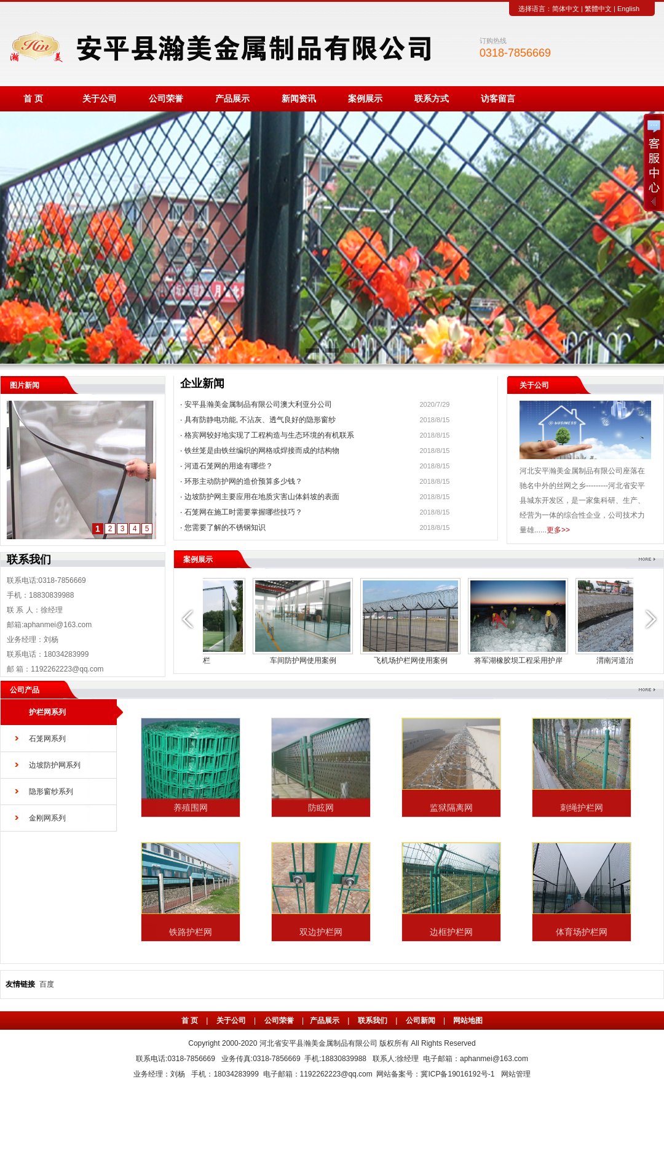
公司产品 (24, 690)
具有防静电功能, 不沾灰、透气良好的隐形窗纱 (260, 419)
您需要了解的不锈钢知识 (225, 527)
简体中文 (565, 8)
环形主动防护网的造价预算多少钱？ (243, 481)
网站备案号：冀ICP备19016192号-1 (435, 1074)
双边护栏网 (320, 932)
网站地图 (468, 1020)
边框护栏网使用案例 (472, 660)
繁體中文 (598, 8)
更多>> (558, 530)
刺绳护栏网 (581, 807)
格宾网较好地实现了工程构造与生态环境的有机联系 (269, 435)
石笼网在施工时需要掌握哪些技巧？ (243, 512)
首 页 (33, 98)
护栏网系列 (47, 712)
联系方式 (431, 98)
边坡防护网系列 (55, 765)
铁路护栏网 (190, 932)
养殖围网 (190, 807)
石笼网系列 (47, 738)
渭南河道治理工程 (257, 660)
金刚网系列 (47, 818)
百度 (46, 984)
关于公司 (99, 98)
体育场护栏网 (581, 932)
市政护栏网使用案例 (364, 660)
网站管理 (516, 1074)
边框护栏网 (451, 932)
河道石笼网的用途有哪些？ (228, 466)
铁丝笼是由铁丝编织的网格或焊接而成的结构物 (261, 450)
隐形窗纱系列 (51, 791)
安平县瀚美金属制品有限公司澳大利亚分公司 (258, 404)
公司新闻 (420, 1020)
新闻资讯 (299, 98)
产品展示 (232, 98)
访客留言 (498, 98)
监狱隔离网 (451, 807)
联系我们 (372, 1020)
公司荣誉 (166, 98)
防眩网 (321, 807)
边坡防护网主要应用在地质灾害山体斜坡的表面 (261, 496)
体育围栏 (580, 660)
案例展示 (365, 98)
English (628, 8)
